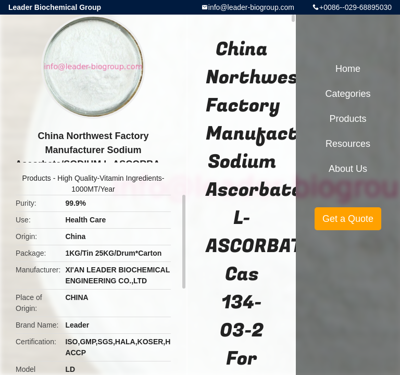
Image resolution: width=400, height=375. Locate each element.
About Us (348, 169)
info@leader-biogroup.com (251, 7)
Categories (347, 94)
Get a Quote (347, 219)
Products (36, 178)
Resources (348, 144)
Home (347, 69)
